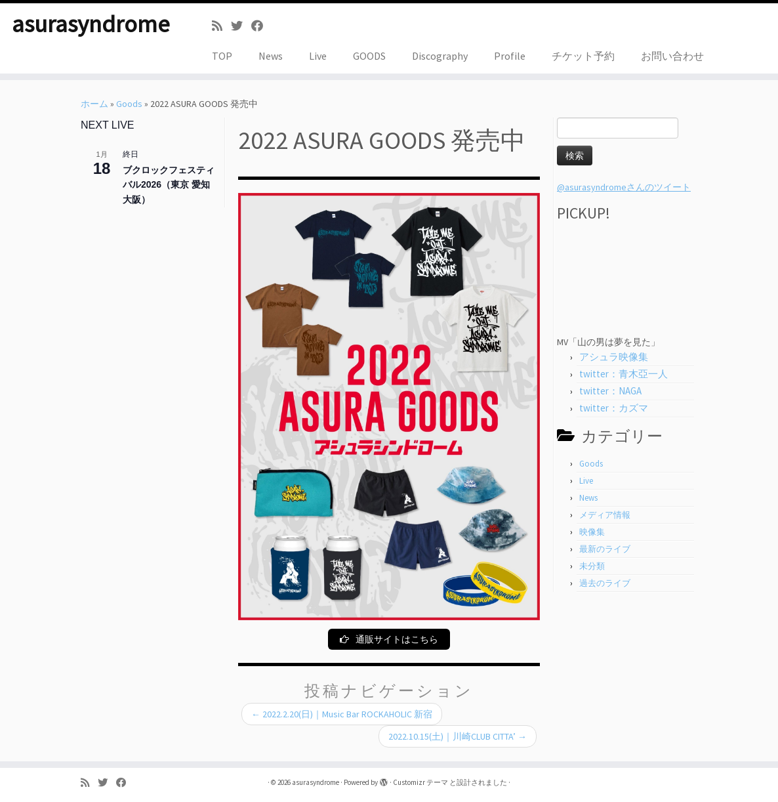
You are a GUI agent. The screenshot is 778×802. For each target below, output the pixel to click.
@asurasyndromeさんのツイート (624, 187)
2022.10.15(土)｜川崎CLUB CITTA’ (457, 737)
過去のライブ (604, 583)
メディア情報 (604, 514)
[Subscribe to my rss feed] (221, 25)
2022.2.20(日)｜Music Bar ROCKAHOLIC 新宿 (341, 715)
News (270, 55)
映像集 (592, 532)
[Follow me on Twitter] (241, 25)
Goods (129, 104)
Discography (440, 55)
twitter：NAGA (610, 391)
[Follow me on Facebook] (261, 25)
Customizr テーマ (420, 782)
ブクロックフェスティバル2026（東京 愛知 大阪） (169, 185)
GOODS (369, 55)
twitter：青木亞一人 (623, 374)
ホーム (94, 104)
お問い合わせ (672, 55)
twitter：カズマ (613, 408)
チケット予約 (583, 55)
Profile (509, 55)
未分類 (592, 566)
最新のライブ (604, 549)
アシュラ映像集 (613, 356)
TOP (222, 55)
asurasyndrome (90, 26)
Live (318, 55)
